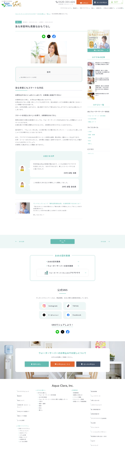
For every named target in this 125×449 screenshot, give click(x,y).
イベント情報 (77, 399)
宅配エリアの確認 (23, 408)
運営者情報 (95, 393)
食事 (89, 137)
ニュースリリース (97, 395)
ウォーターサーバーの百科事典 (60, 268)
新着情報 (76, 395)
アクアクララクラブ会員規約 (100, 408)
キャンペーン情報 (78, 402)
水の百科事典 (92, 119)
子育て (90, 131)
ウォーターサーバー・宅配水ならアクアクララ (71, 447)
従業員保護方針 (96, 406)
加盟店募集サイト (100, 439)
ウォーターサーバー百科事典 (96, 116)
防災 (89, 140)
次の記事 (104, 243)
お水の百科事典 (54, 264)
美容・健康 (91, 134)
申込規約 (94, 411)
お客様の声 (98, 8)
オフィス (91, 153)
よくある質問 (119, 8)
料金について (22, 398)
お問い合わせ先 (96, 398)
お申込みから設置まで (109, 8)
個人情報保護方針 (97, 403)
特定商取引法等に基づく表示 (100, 419)
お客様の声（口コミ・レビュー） (24, 402)
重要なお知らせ (78, 397)
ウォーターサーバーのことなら (64, 275)
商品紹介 (75, 8)
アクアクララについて (65, 8)
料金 (92, 8)
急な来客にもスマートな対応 (31, 77)
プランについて (24, 420)
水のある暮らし (41, 13)
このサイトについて (98, 401)
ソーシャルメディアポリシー (100, 416)
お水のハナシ (23, 422)
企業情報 (80, 439)
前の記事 (21, 243)
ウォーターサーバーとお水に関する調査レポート (53, 402)
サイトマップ (96, 424)
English (94, 421)
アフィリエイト (96, 413)
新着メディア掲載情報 (79, 404)
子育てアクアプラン (84, 8)
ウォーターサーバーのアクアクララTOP (25, 13)
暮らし (48, 13)
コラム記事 (23, 424)
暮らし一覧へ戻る (62, 243)
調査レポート (92, 122)
